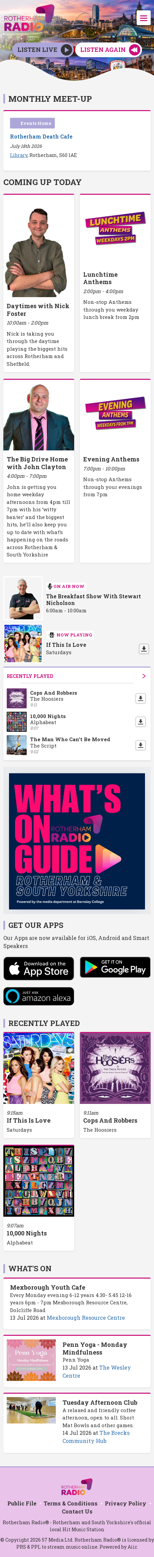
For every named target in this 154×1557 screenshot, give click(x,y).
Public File (21, 1503)
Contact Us (77, 1511)
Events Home (36, 123)
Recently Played (76, 676)
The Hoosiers (100, 1129)
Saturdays (19, 1129)
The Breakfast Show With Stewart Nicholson (93, 599)
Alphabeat (20, 1242)
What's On (29, 1268)
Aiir (132, 1547)
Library (18, 155)
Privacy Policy (125, 1503)
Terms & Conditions (71, 1503)
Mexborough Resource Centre (86, 1317)
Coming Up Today (42, 182)
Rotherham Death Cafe (41, 136)
